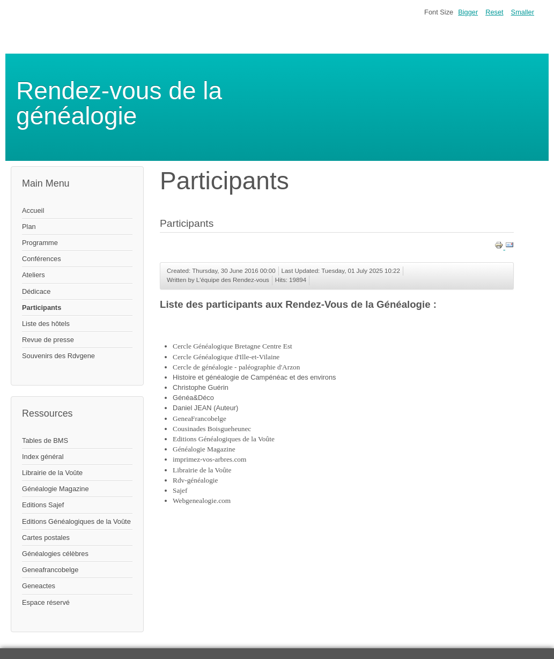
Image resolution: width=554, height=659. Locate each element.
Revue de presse (48, 340)
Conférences (41, 259)
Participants (41, 307)
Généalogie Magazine (55, 489)
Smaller (522, 12)
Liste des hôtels (46, 324)
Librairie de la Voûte (52, 473)
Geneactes (38, 586)
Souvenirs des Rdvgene (58, 356)
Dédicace (36, 291)
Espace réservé (46, 602)
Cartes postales (46, 538)
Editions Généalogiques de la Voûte (76, 521)
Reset (494, 12)
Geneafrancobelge (50, 570)
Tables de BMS (45, 440)
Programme (40, 243)
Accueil (33, 210)
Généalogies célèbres (55, 554)
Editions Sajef (43, 505)
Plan (29, 227)
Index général (43, 457)
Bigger (468, 12)
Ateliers (33, 275)
